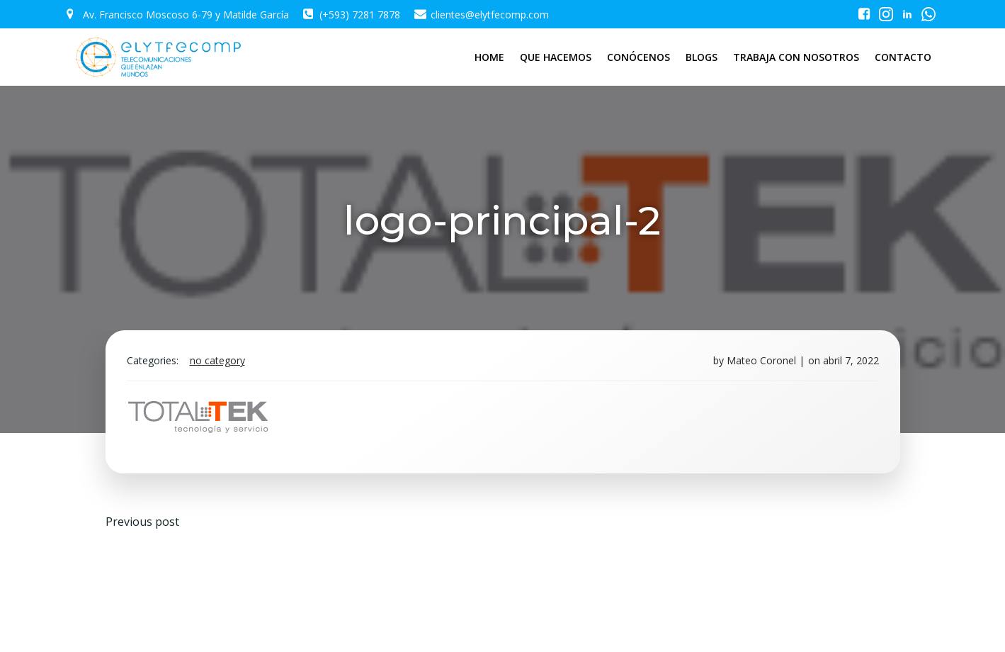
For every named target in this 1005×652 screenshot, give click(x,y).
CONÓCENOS (638, 57)
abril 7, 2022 (851, 360)
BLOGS (701, 57)
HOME (489, 57)
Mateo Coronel (761, 360)
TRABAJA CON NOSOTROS (796, 57)
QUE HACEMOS (555, 57)
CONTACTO (903, 57)
